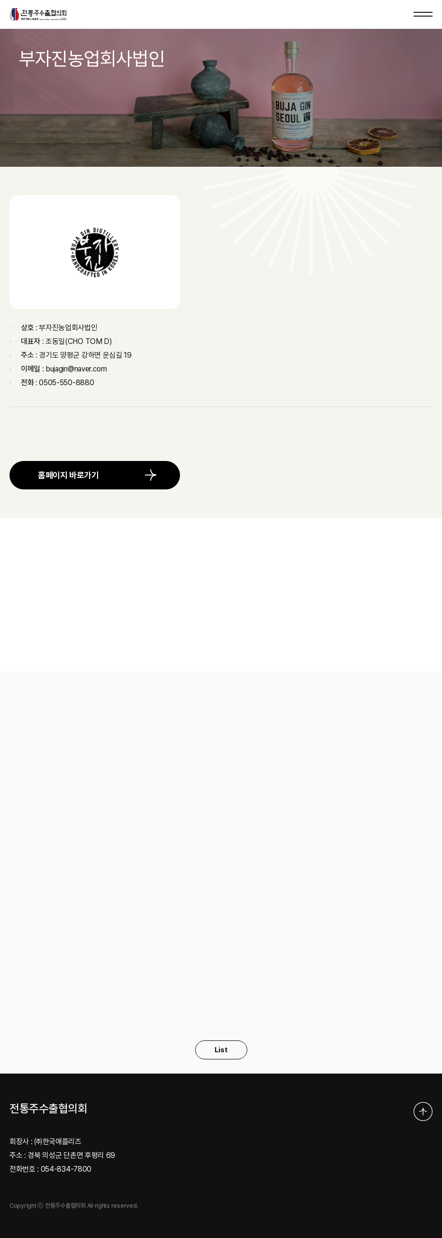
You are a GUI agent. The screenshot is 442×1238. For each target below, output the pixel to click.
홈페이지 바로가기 (68, 475)
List (221, 1050)
